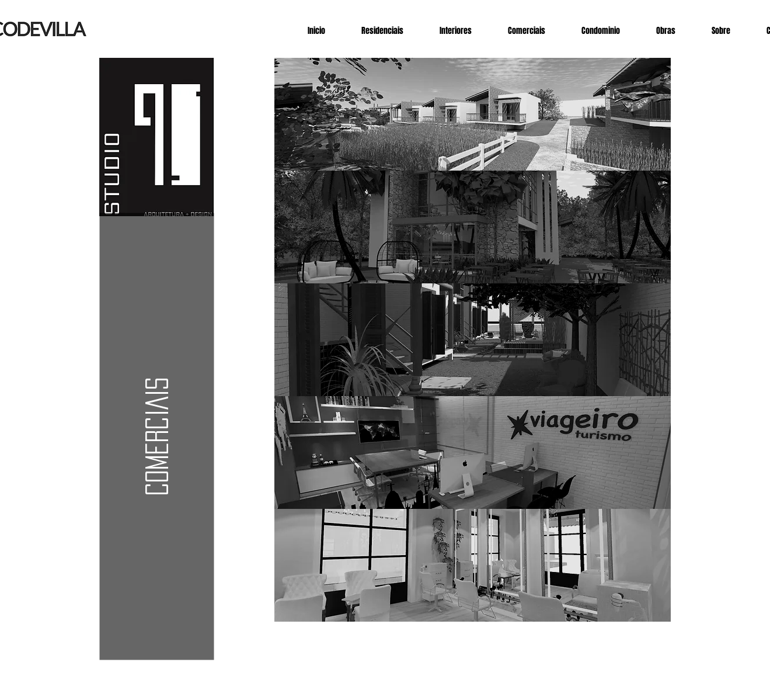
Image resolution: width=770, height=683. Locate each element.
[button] (156, 436)
